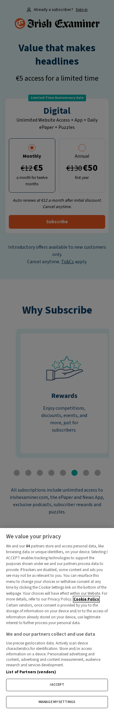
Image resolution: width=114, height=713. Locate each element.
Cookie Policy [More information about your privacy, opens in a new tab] (86, 599)
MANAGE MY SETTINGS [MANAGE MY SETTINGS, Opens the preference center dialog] (57, 702)
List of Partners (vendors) (31, 672)
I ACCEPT (57, 684)
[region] (57, 620)
